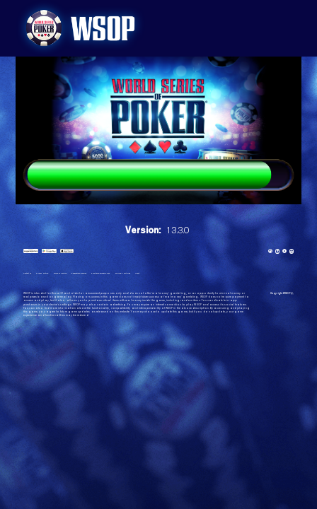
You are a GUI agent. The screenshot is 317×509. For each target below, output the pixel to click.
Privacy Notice (50, 275)
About (192, 275)
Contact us (29, 275)
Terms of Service (75, 275)
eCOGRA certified (171, 275)
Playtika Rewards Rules (138, 275)
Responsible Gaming (104, 275)
